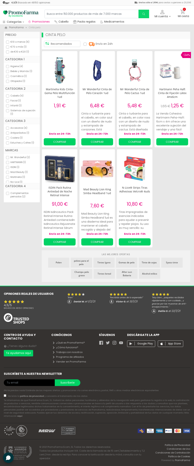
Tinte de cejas (149, 262)
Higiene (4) (16, 66)
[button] (162, 14)
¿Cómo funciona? (65, 347)
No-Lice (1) (16, 182)
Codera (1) (16, 137)
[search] (143, 14)
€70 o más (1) (18, 46)
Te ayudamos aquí (18, 353)
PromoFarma (182, 460)
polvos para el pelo (81, 262)
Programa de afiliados (68, 357)
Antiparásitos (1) (19, 132)
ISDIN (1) (14, 167)
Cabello (61, 22)
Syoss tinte (172, 262)
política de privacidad (32, 396)
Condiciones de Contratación (172, 452)
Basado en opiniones (19, 308)
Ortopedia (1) (17, 81)
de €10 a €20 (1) (19, 51)
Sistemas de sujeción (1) (22, 112)
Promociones (39, 22)
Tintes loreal (104, 273)
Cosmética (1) (18, 76)
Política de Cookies (179, 456)
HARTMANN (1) (18, 162)
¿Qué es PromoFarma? (68, 342)
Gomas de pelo (127, 262)
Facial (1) (15, 100)
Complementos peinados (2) (19, 194)
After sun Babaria (127, 273)
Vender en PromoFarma (69, 361)
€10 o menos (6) (19, 41)
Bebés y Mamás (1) (21, 71)
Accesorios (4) (18, 127)
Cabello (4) (16, 95)
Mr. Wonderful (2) (20, 157)
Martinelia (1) (17, 177)
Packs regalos (84, 22)
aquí (19, 415)
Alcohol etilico (149, 273)
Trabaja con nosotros (67, 352)
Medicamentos (112, 22)
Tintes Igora (103, 262)
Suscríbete (67, 382)
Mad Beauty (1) (19, 172)
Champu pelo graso (81, 273)
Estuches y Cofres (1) (22, 142)
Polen (59, 262)
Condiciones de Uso (178, 448)
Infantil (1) (16, 105)
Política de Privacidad (177, 445)
